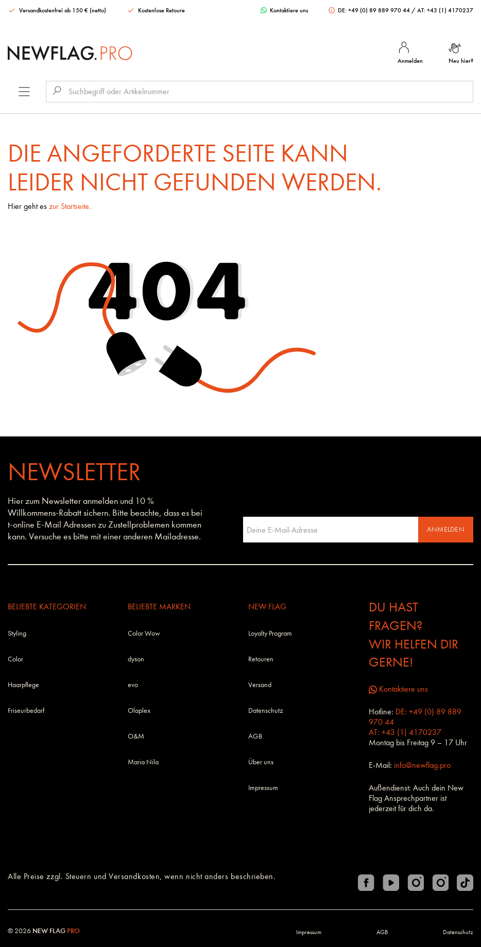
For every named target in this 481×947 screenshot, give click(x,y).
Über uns (260, 762)
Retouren (260, 659)
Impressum (263, 787)
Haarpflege (23, 684)
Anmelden (446, 529)
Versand (259, 684)
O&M (136, 736)
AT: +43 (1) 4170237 (445, 10)
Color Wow (144, 633)
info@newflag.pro (422, 765)
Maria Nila (143, 762)
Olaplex (139, 710)
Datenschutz (265, 710)
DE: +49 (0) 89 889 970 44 (370, 10)
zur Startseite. (70, 206)
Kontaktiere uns (284, 10)
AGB (255, 736)
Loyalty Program (270, 633)
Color (15, 659)
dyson (136, 659)
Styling (17, 633)
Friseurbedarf (26, 710)
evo (133, 684)
